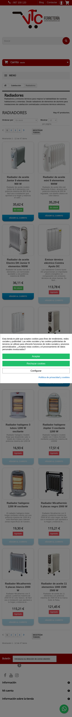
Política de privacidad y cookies (54, 377)
